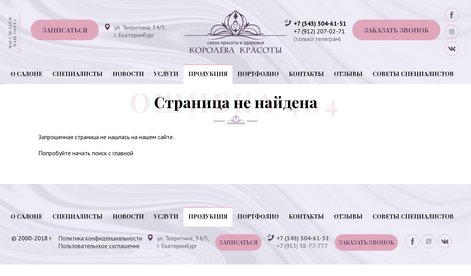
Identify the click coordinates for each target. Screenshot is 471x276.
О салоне (27, 73)
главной (123, 153)
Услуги (166, 73)
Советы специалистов (413, 73)
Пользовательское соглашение (99, 246)
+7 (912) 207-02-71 (319, 31)
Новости (128, 73)
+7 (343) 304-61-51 (320, 23)
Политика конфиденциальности (100, 238)
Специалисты (77, 73)
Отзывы (348, 73)
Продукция (207, 73)
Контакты (306, 73)
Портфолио (258, 73)
